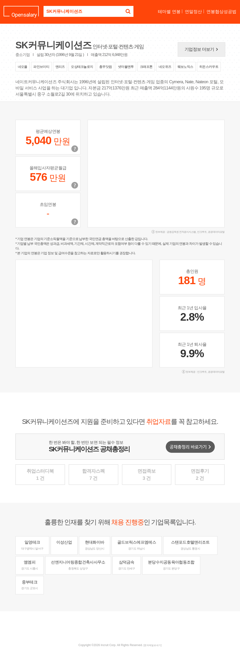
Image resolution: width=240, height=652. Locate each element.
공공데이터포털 (216, 232)
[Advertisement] (120, 626)
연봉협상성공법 (221, 11)
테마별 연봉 (169, 11)
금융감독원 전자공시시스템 (181, 232)
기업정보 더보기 (202, 49)
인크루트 (202, 232)
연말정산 (193, 11)
